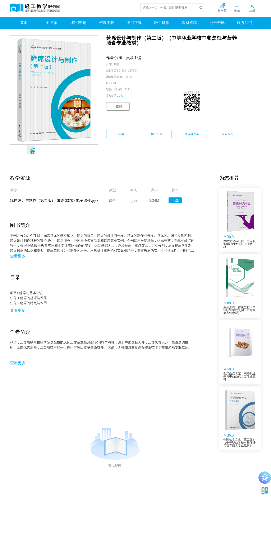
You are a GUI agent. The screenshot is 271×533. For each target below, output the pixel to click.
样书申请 (156, 134)
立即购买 (227, 134)
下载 (175, 200)
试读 (121, 134)
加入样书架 (192, 134)
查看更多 (17, 256)
